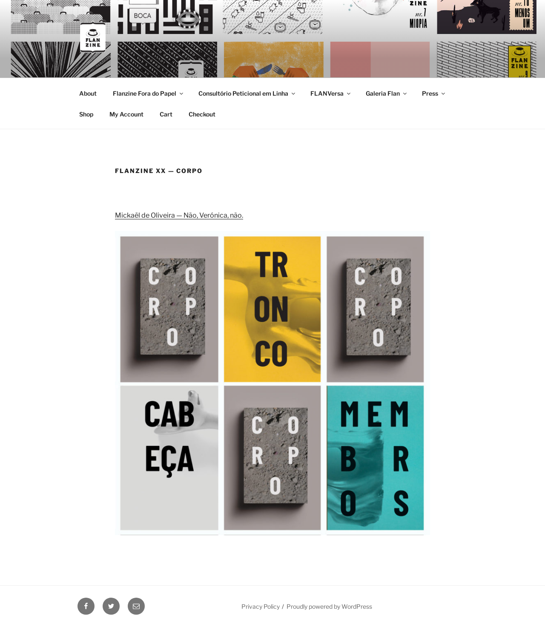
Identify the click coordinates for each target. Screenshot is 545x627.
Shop (86, 114)
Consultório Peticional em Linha (247, 93)
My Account (126, 114)
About (88, 93)
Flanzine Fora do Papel (148, 93)
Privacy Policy (260, 606)
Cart (166, 114)
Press (434, 93)
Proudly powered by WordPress (329, 606)
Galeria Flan (387, 93)
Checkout (202, 114)
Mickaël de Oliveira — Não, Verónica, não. (179, 215)
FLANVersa (331, 93)
